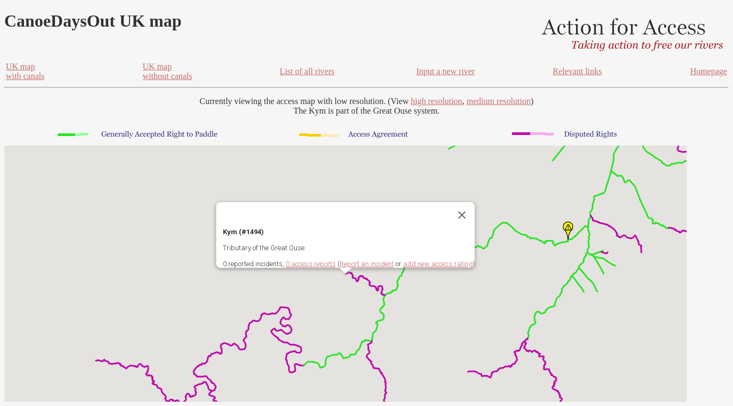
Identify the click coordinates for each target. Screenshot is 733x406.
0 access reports (311, 264)
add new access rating (438, 264)
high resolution (436, 101)
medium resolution (498, 101)
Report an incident (367, 264)
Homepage (708, 71)
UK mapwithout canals (167, 71)
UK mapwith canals (25, 71)
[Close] (462, 215)
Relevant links (577, 71)
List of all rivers (307, 71)
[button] (568, 230)
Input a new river (445, 71)
